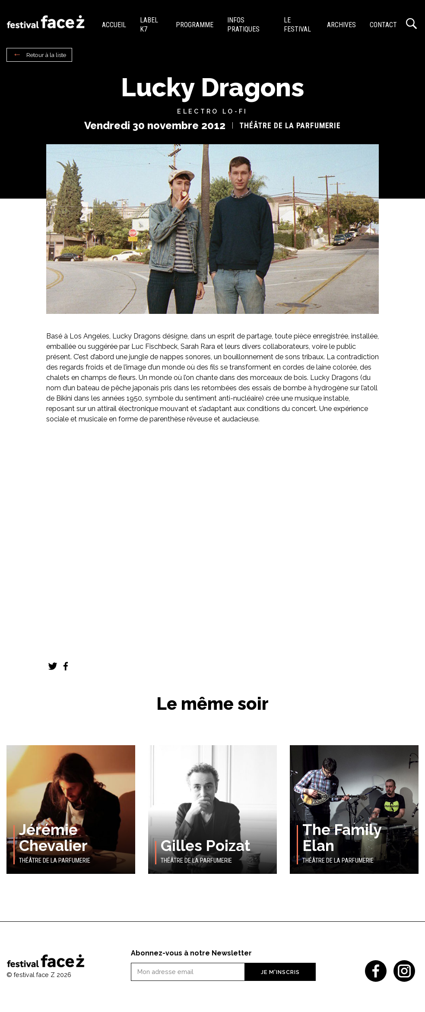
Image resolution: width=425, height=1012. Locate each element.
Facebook (65, 666)
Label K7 (149, 24)
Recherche (411, 24)
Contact (383, 25)
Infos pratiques (243, 24)
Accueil (114, 25)
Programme (194, 25)
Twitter (52, 666)
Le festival (297, 24)
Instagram (404, 971)
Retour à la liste (46, 54)
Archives (341, 25)
